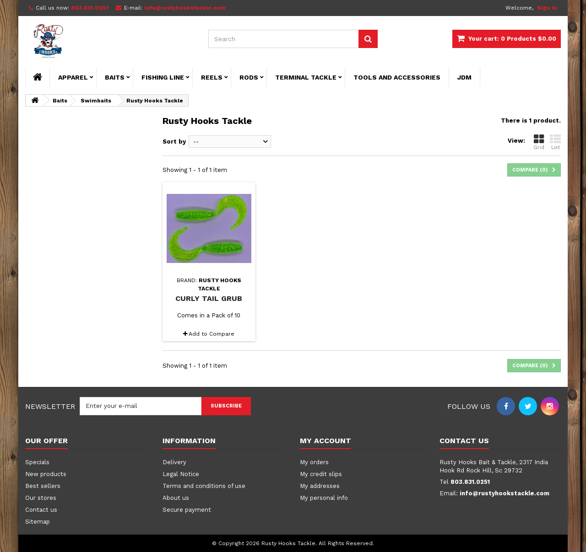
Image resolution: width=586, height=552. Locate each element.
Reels (211, 77)
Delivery (174, 462)
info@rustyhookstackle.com (504, 493)
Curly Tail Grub (208, 298)
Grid (538, 142)
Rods (248, 77)
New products (45, 474)
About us (176, 497)
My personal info (324, 497)
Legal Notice (181, 474)
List (555, 142)
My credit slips (321, 474)
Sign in (547, 8)
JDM (464, 77)
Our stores (40, 497)
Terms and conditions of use (204, 485)
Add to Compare (211, 334)
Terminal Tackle (305, 77)
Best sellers (42, 485)
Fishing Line (162, 77)
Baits (115, 77)
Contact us (41, 509)
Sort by (174, 141)
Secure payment (187, 509)
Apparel (73, 77)
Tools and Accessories (396, 77)
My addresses (320, 485)
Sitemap (37, 521)
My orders (314, 462)
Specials (37, 462)
